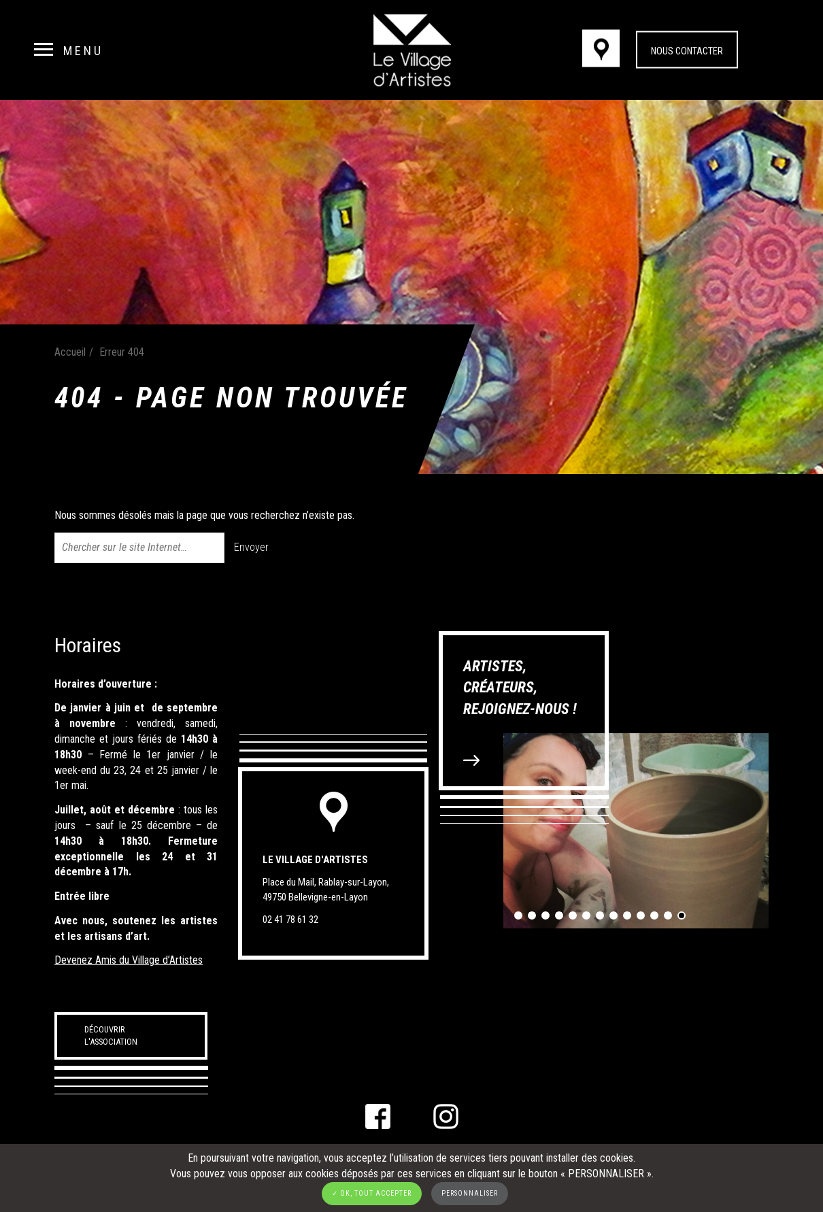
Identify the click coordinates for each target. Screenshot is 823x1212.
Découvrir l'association (110, 1035)
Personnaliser (469, 1193)
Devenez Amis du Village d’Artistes (128, 960)
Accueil (70, 352)
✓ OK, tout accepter (372, 1193)
